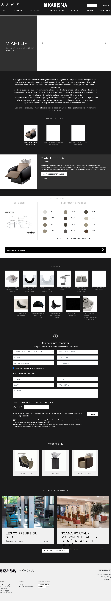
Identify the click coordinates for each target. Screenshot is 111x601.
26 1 (17, 406)
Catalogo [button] (36, 11)
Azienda (18, 11)
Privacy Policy (106, 577)
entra (47, 541)
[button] (42, 43)
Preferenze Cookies (103, 574)
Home (4, 11)
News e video (57, 11)
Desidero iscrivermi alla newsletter (29, 368)
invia (92, 414)
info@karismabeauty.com (27, 585)
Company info (106, 579)
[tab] (30, 135)
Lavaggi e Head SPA (24, 48)
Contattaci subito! (43, 586)
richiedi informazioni (54, 174)
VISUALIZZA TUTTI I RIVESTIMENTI (73, 239)
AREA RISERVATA (104, 570)
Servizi (74, 11)
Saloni (89, 11)
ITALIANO (105, 5)
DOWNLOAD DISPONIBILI (55, 249)
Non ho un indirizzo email (25, 373)
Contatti (105, 11)
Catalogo (9, 48)
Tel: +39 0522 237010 (26, 587)
